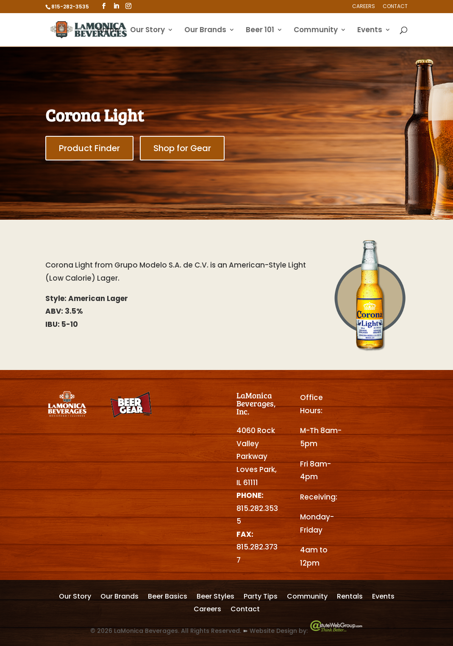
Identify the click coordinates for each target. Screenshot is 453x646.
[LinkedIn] (116, 6)
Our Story (147, 31)
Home (108, 31)
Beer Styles (215, 597)
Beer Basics (167, 597)
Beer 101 (260, 31)
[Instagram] (128, 6)
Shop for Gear (182, 148)
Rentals (350, 597)
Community (316, 31)
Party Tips (261, 597)
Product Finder (89, 148)
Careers (363, 7)
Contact (395, 7)
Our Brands (205, 31)
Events (369, 31)
